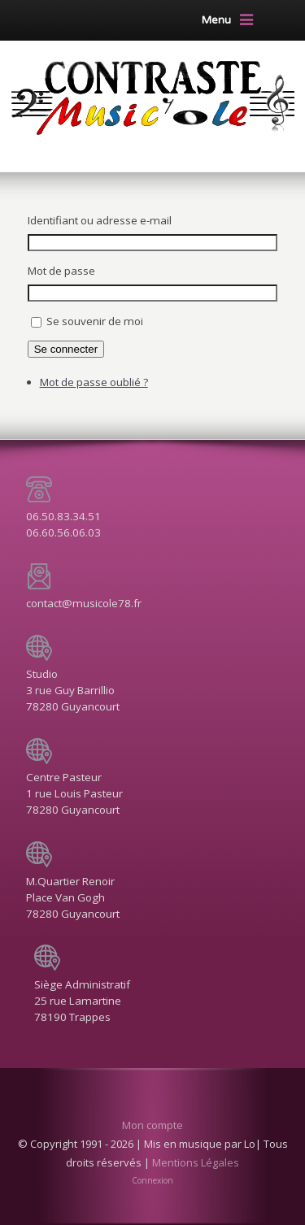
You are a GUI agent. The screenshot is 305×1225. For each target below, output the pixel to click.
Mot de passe (61, 270)
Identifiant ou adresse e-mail (100, 220)
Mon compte (152, 1125)
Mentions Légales (195, 1162)
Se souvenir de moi (94, 321)
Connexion (152, 1180)
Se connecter (66, 349)
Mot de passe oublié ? (94, 382)
